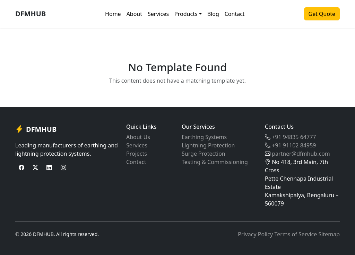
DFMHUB (30, 13)
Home (113, 14)
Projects (136, 153)
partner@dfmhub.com (301, 153)
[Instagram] (63, 167)
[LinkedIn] (49, 167)
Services (158, 14)
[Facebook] (21, 167)
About (134, 14)
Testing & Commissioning (215, 162)
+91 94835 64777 (294, 137)
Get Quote (322, 14)
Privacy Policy (255, 234)
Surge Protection (203, 153)
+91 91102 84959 (294, 145)
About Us (138, 137)
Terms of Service (295, 234)
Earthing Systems (204, 137)
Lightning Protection (208, 145)
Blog (213, 14)
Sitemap (329, 234)
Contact (235, 14)
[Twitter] (35, 167)
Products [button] (186, 14)
